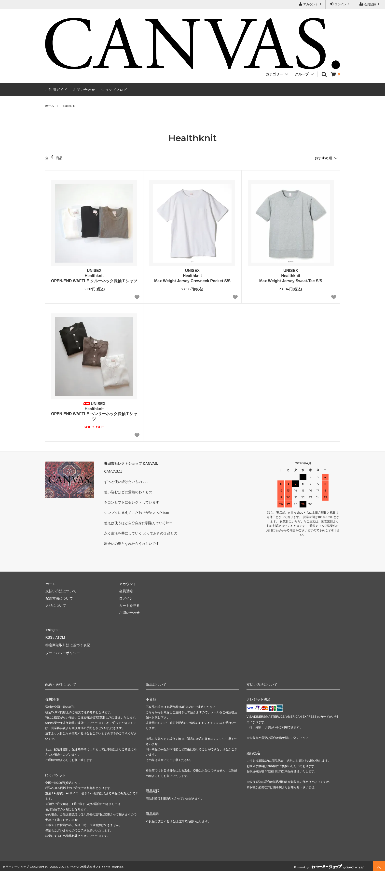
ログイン (340, 4)
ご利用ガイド (56, 90)
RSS (48, 637)
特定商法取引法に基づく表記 (67, 644)
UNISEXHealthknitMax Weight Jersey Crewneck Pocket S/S (192, 275)
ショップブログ (114, 90)
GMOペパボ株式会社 (81, 865)
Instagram (52, 630)
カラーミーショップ (15, 865)
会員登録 (370, 4)
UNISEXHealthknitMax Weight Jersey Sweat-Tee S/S (290, 275)
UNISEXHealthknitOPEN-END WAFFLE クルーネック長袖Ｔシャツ (94, 275)
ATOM (60, 637)
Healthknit (68, 106)
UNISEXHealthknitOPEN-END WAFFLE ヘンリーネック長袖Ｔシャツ (94, 411)
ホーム (49, 106)
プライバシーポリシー (62, 651)
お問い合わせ (84, 90)
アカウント (311, 4)
